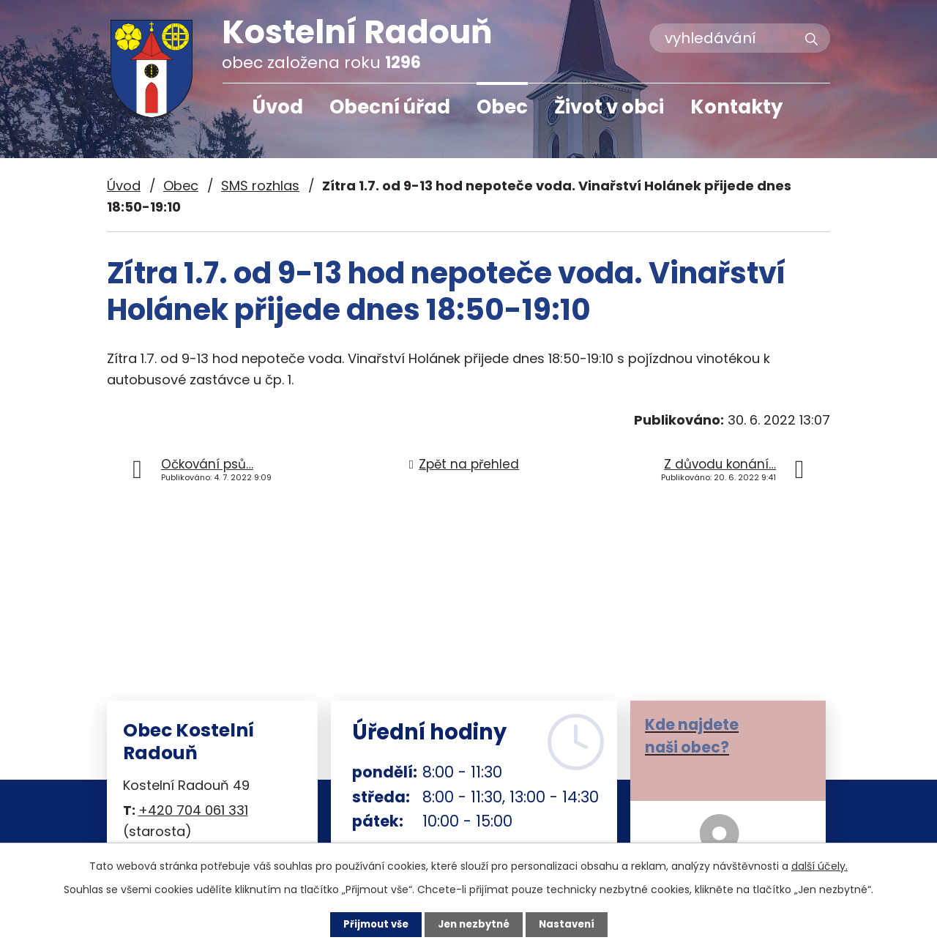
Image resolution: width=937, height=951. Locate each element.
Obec (502, 107)
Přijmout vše (371, 924)
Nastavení (571, 924)
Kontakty (736, 107)
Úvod (277, 107)
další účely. (819, 865)
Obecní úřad (389, 107)
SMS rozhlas (260, 185)
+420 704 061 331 (193, 810)
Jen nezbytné (474, 924)
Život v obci (609, 107)
